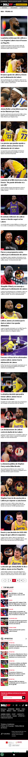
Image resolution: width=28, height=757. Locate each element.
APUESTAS (21, 716)
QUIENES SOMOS (5, 714)
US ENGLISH (21, 711)
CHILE (23, 709)
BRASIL (18, 709)
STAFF (14, 714)
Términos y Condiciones (20, 700)
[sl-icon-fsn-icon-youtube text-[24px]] (26, 705)
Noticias (4, 7)
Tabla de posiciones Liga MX (14, 1)
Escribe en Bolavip (6, 716)
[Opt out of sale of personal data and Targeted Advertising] (2, 754)
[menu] (1, 4)
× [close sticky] (27, 751)
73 (21, 580)
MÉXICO (9, 711)
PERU (14, 711)
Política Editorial (19, 726)
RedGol (15, 716)
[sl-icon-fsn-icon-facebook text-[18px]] (13, 705)
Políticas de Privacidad (7, 726)
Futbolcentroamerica (7, 718)
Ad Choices (4, 728)
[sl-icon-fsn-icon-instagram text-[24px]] (16, 705)
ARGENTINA (11, 709)
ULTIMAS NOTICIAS (15, 5)
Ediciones (3, 709)
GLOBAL (3, 711)
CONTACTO (20, 714)
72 (17, 580)
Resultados (14, 7)
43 (14, 580)
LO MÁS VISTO (23, 7)
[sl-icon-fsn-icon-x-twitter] (20, 705)
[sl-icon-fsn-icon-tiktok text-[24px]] (23, 705)
